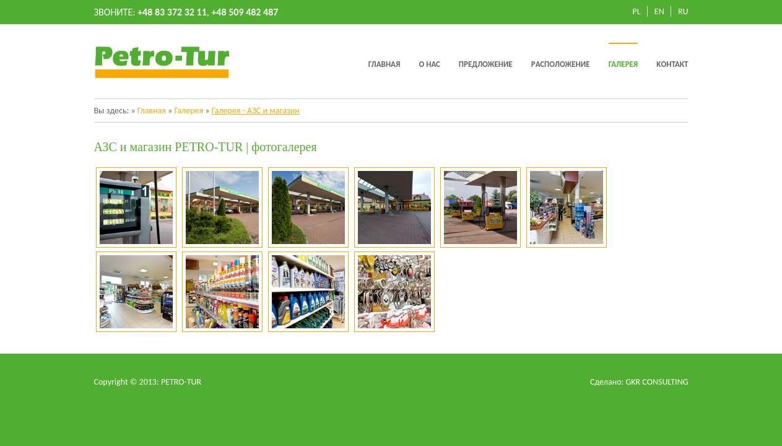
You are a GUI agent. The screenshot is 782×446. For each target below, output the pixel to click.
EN (659, 11)
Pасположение (560, 64)
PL (637, 11)
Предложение (486, 64)
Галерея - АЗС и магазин (256, 110)
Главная (384, 64)
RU (683, 11)
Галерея (623, 64)
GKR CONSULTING (656, 382)
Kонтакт (672, 64)
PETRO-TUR (181, 382)
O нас (429, 64)
